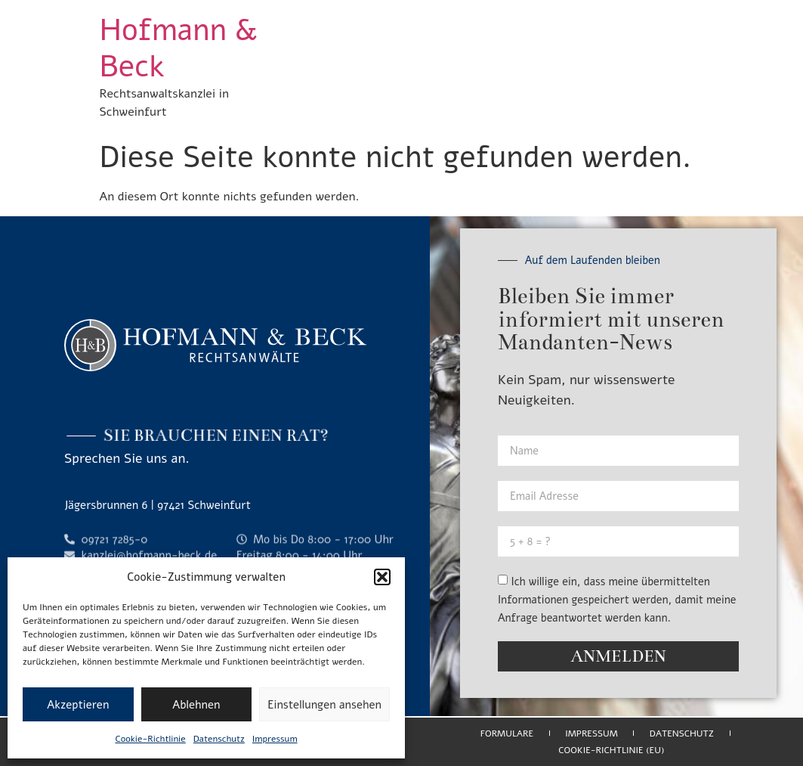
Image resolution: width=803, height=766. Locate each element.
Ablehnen (196, 704)
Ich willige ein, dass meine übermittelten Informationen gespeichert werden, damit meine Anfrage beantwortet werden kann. (617, 599)
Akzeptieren (78, 704)
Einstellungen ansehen (324, 704)
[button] (382, 577)
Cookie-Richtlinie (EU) (611, 750)
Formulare (506, 733)
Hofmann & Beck (179, 48)
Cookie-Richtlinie (150, 739)
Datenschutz (219, 739)
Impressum (275, 739)
